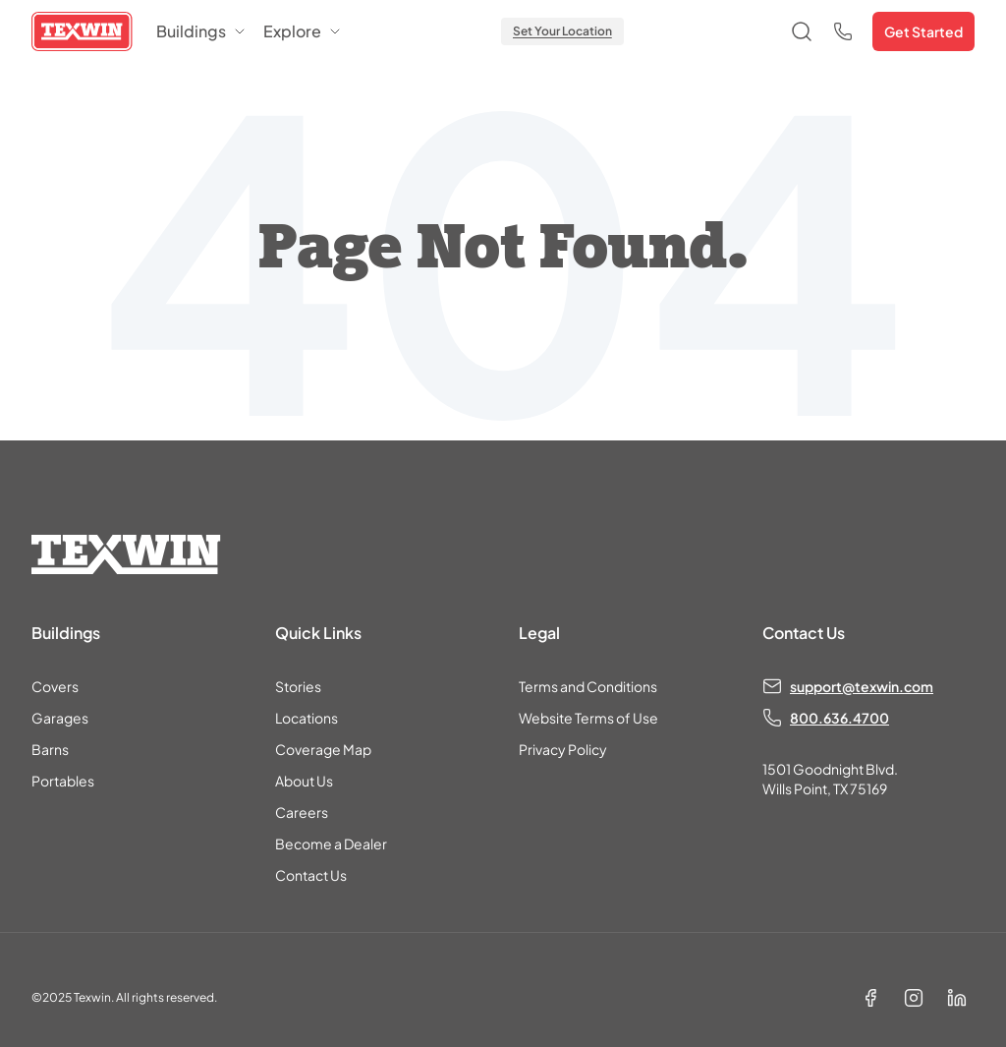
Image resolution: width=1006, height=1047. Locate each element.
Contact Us (311, 875)
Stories (298, 686)
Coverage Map (323, 749)
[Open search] (801, 31)
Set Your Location (562, 31)
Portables (62, 780)
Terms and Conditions (588, 686)
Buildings (202, 31)
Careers (301, 812)
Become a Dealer (331, 843)
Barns (50, 749)
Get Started (923, 31)
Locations (306, 718)
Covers (55, 686)
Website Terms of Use (588, 718)
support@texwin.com (861, 686)
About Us (304, 780)
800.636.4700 (839, 718)
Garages (59, 718)
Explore (303, 31)
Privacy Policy (563, 749)
